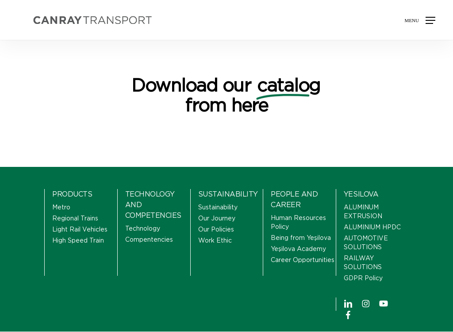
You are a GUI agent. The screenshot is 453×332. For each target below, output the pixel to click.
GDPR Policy (363, 278)
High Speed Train (78, 241)
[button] (420, 19)
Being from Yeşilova (301, 238)
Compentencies (149, 240)
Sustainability (218, 208)
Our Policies (216, 230)
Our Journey (216, 219)
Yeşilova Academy (298, 249)
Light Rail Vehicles (79, 230)
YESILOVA (361, 194)
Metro (61, 208)
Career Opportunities (302, 260)
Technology (142, 229)
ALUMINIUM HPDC (372, 227)
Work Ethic (215, 241)
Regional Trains (75, 219)
